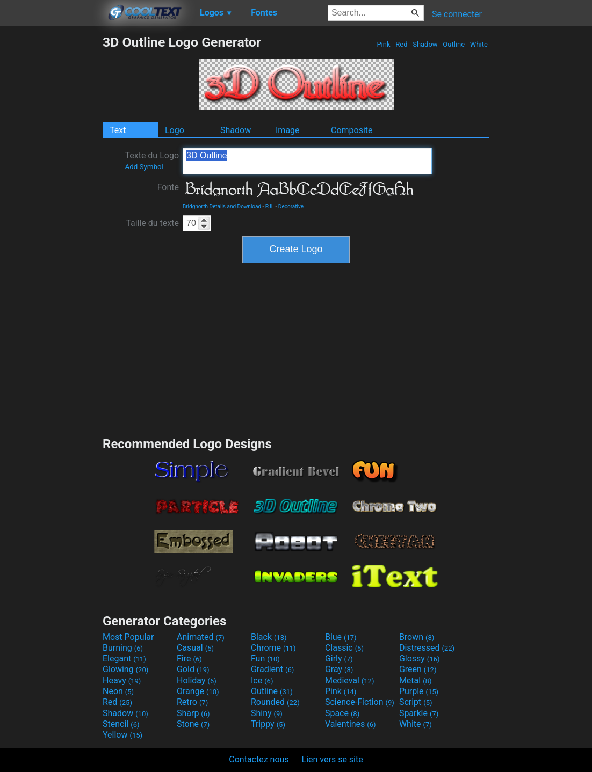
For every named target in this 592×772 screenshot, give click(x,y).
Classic (344, 648)
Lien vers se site (332, 759)
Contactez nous (258, 759)
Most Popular (128, 637)
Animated (201, 637)
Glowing (125, 669)
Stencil (121, 724)
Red (401, 44)
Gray (339, 669)
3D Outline (307, 161)
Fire (189, 658)
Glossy (419, 658)
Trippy (268, 724)
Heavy (122, 680)
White (478, 44)
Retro (192, 702)
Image (288, 130)
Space (342, 713)
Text (118, 130)
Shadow (425, 44)
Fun (265, 658)
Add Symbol (144, 167)
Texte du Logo (152, 160)
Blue (341, 637)
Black (269, 637)
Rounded (275, 702)
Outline (453, 44)
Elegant (124, 658)
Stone (193, 724)
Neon (118, 691)
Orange (198, 691)
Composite (352, 130)
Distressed (426, 648)
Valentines (350, 724)
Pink (383, 44)
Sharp (193, 713)
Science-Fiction (359, 702)
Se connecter (457, 14)
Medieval (349, 680)
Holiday (196, 680)
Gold (193, 669)
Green (418, 669)
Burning (123, 648)
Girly (339, 658)
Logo (174, 130)
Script (415, 702)
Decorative (291, 206)
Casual (195, 648)
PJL (269, 206)
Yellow (122, 735)
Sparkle (418, 713)
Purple (418, 691)
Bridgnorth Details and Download (222, 206)
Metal (415, 680)
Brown (416, 637)
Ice (262, 680)
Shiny (267, 713)
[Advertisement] (51, 195)
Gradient (272, 669)
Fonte (168, 187)
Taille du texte (152, 223)
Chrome (273, 648)
